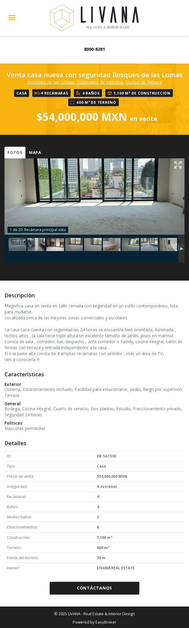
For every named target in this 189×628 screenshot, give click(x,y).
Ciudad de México (144, 82)
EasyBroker (105, 622)
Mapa (35, 152)
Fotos (14, 152)
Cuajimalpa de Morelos (100, 82)
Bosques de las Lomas (51, 82)
